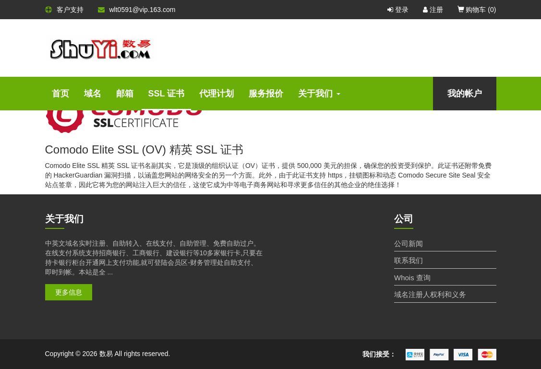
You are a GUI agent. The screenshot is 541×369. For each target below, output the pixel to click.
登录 (398, 9)
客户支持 (64, 9)
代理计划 (216, 93)
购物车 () (476, 9)
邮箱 (124, 93)
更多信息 (68, 292)
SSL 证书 (166, 93)
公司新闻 (408, 243)
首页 (60, 93)
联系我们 (408, 260)
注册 (433, 9)
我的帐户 (464, 93)
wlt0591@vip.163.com (137, 9)
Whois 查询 (412, 278)
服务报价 (266, 93)
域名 (92, 93)
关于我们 (319, 93)
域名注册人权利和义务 (430, 294)
